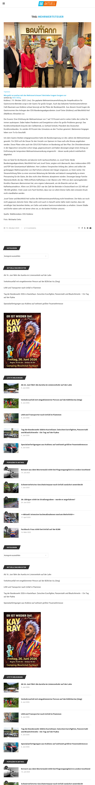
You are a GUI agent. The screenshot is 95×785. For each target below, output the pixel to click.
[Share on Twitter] (85, 228)
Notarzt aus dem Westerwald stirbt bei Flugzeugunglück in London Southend (55, 768)
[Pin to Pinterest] (87, 228)
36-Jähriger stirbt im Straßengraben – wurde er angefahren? (48, 499)
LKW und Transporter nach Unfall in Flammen (22, 587)
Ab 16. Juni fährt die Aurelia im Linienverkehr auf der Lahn (27, 574)
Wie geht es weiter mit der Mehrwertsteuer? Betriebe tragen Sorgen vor (35, 95)
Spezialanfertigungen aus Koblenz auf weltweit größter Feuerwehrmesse (33, 603)
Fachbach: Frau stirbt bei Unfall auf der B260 (40, 529)
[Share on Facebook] (82, 228)
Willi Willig (16, 98)
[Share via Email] (90, 228)
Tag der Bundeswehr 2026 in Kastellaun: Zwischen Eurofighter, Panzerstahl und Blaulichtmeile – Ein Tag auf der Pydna (54, 730)
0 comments (30, 228)
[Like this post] (79, 228)
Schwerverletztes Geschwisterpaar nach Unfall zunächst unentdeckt (52, 484)
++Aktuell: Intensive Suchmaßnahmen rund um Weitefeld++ (47, 514)
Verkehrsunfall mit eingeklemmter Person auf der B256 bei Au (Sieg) (32, 581)
